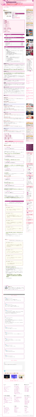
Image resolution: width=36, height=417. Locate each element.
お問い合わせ (26, 410)
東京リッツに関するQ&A (8, 28)
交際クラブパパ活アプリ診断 (29, 208)
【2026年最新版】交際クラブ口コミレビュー (15, 6)
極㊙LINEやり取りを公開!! (27, 401)
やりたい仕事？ (5, 412)
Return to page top (31, 383)
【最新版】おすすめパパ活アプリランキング (18, 394)
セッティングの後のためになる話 (7, 410)
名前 (4, 363)
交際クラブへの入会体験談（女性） (30, 187)
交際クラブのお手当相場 (27, 390)
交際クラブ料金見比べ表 (27, 389)
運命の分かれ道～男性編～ (27, 402)
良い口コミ (7, 30)
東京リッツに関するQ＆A (8, 135)
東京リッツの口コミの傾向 (8, 29)
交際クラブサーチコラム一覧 (6, 389)
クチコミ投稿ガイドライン (29, 230)
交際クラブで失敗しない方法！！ (17, 402)
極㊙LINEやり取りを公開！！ (29, 193)
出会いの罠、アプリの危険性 (29, 202)
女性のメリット (7, 26)
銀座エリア (15, 410)
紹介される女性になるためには (17, 401)
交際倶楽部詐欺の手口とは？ (29, 203)
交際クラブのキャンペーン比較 (17, 393)
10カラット (28, 11)
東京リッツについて (7, 23)
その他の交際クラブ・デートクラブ (17, 412)
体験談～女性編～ (28, 198)
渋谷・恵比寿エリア (16, 409)
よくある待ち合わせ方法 (29, 170)
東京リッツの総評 (7, 139)
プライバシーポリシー (29, 229)
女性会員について (7, 22)
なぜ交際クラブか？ (26, 386)
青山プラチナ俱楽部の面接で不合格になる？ (18, 397)
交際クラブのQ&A (26, 398)
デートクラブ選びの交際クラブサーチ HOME (7, 6)
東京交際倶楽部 (28, 12)
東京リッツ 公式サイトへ (18, 13)
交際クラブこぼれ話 (28, 207)
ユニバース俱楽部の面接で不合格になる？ (18, 398)
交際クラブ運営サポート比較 (16, 390)
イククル (28, 26)
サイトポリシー (28, 231)
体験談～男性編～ (28, 197)
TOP (4, 386)
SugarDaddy (28, 24)
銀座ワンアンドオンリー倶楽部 (30, 13)
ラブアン (28, 25)
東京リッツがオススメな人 (8, 137)
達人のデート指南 (5, 402)
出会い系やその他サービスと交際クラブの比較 (8, 400)
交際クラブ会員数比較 (16, 389)
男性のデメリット (8, 25)
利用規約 (27, 228)
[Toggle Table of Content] (22, 134)
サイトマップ (26, 409)
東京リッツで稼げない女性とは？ (9, 138)
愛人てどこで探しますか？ (29, 201)
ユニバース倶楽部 (28, 20)
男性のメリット (7, 24)
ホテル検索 (5, 390)
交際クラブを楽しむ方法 (29, 206)
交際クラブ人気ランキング (16, 386)
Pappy (28, 27)
